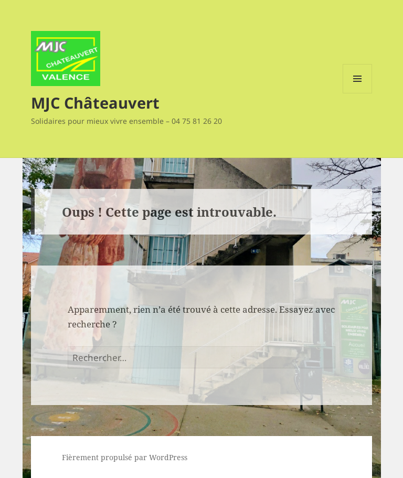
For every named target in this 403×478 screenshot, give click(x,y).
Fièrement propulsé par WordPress (124, 457)
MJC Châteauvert (95, 102)
